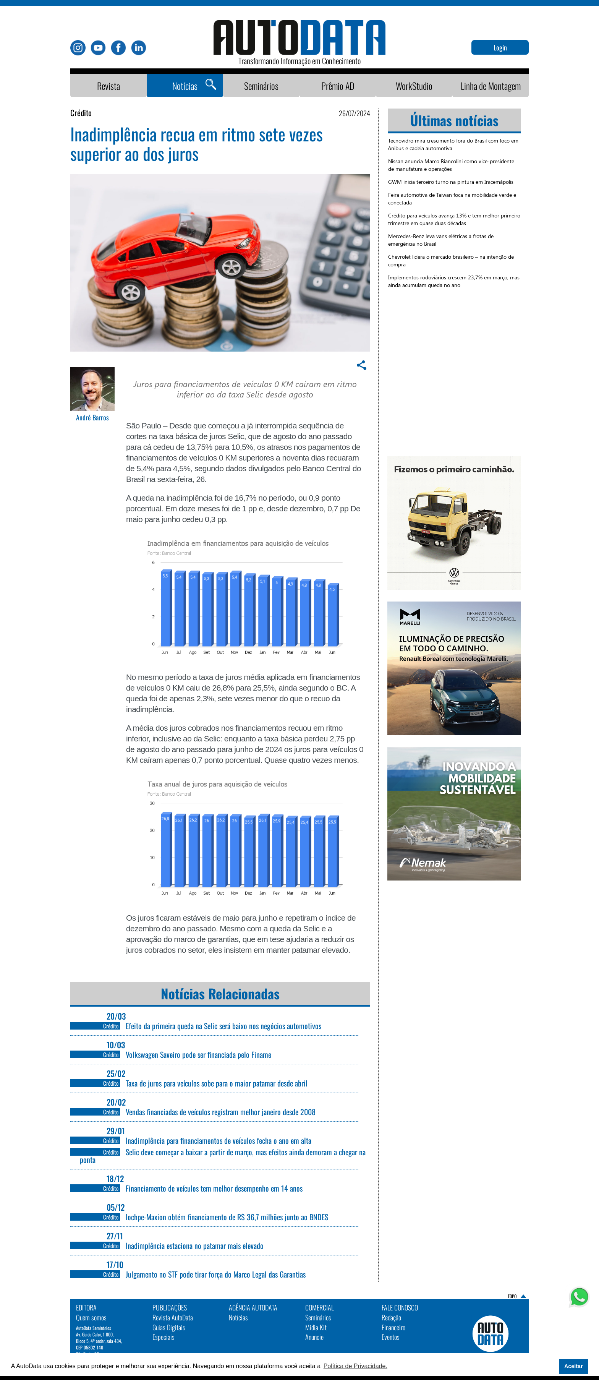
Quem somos (91, 1317)
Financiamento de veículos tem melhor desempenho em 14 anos (214, 1188)
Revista (108, 85)
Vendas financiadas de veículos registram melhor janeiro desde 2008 (221, 1111)
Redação (391, 1317)
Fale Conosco (400, 1307)
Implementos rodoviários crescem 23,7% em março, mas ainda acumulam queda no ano (454, 281)
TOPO (512, 1296)
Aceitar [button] (573, 1366)
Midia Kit (316, 1327)
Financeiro (393, 1327)
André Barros (92, 418)
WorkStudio (414, 85)
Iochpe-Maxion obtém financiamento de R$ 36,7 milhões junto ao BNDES (228, 1217)
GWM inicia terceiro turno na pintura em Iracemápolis (450, 181)
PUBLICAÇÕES (169, 1307)
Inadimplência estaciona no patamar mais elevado (195, 1245)
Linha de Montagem (491, 85)
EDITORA (86, 1307)
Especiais (163, 1337)
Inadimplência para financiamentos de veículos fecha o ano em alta (218, 1140)
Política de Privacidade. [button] (355, 1366)
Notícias (185, 85)
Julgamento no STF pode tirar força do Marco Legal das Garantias (216, 1274)
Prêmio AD (338, 85)
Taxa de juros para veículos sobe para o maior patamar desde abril (217, 1083)
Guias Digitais (168, 1327)
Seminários (261, 85)
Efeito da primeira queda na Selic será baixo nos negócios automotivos (223, 1025)
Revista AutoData (172, 1317)
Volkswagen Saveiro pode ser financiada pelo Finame (198, 1054)
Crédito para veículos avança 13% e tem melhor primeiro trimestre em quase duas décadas (454, 219)
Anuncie (314, 1337)
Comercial (319, 1307)
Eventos (391, 1337)
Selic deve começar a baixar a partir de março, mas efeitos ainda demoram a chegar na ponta (223, 1155)
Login (500, 47)
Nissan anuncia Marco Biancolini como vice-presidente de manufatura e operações (451, 164)
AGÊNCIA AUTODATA (253, 1307)
